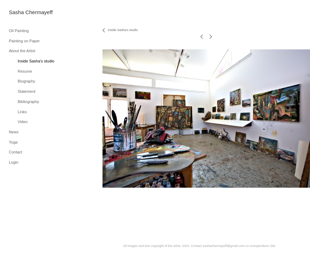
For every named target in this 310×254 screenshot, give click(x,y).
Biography (26, 81)
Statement (26, 91)
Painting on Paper (24, 41)
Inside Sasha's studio (36, 61)
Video (23, 122)
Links (22, 112)
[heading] (26, 12)
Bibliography (28, 101)
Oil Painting (19, 31)
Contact (15, 152)
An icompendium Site (260, 246)
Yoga (13, 142)
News (14, 132)
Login (13, 162)
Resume (25, 71)
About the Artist (22, 51)
